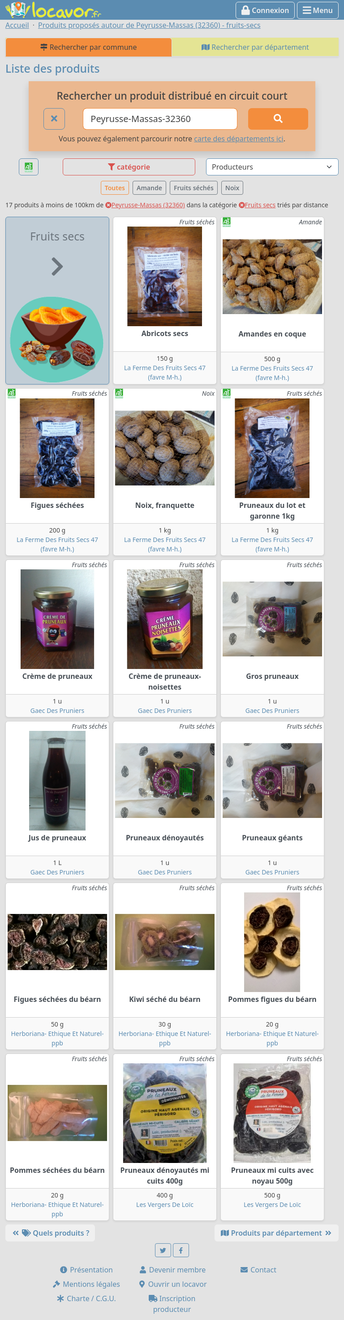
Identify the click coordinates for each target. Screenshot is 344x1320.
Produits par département (276, 1233)
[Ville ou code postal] (160, 119)
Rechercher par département (255, 47)
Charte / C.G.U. (86, 1298)
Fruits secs (257, 205)
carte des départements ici (238, 139)
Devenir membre (172, 1270)
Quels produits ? (50, 1233)
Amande (149, 188)
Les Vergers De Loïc (165, 1204)
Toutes (115, 188)
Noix (232, 188)
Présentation (86, 1270)
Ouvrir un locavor (172, 1284)
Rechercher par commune (88, 47)
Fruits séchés (194, 188)
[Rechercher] (278, 119)
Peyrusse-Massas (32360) (145, 205)
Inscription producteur (172, 1304)
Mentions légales (86, 1284)
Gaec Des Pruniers (57, 710)
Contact (258, 1270)
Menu (318, 10)
